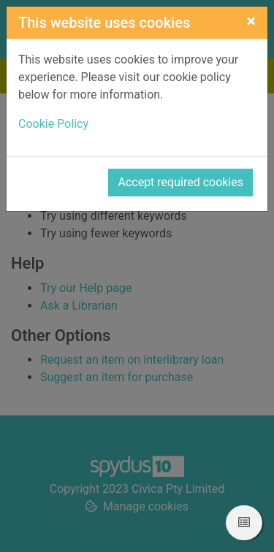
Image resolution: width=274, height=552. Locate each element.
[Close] (251, 21)
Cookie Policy (53, 124)
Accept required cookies (180, 182)
